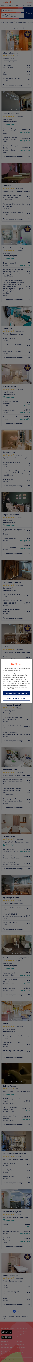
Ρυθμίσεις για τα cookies (16, 698)
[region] (16, 681)
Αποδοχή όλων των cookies (16, 693)
